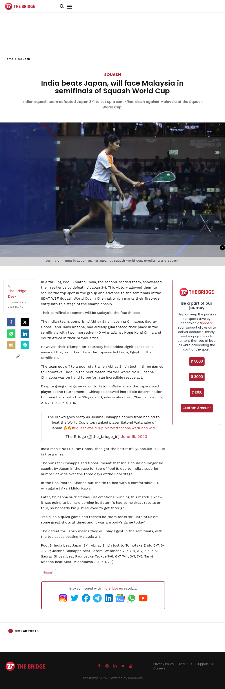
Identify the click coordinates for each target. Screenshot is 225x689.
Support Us (204, 664)
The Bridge (110, 588)
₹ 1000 (196, 392)
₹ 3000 (197, 376)
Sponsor (206, 323)
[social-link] (18, 356)
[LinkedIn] (24, 333)
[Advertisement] (112, 39)
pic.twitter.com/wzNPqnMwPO (130, 428)
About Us (185, 664)
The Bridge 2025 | (95, 678)
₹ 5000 (197, 361)
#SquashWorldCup (87, 428)
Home (10, 59)
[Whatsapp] (11, 333)
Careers (159, 668)
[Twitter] (24, 322)
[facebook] (11, 322)
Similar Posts (26, 631)
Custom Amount (197, 407)
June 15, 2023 (134, 436)
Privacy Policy (163, 664)
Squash (112, 74)
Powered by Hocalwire (126, 678)
